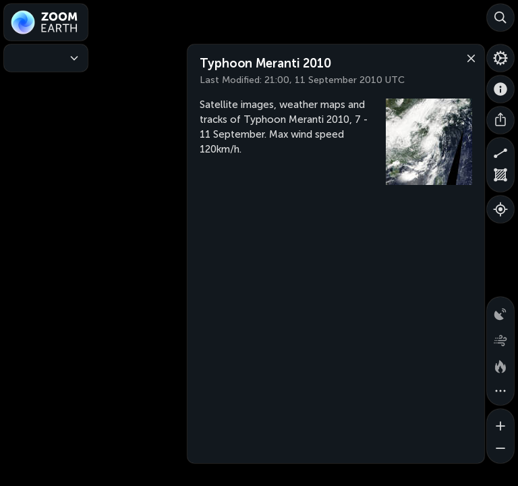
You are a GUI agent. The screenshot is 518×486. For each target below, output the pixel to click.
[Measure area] (500, 178)
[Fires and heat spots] (500, 364)
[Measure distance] (500, 151)
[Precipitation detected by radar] (500, 310)
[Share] (500, 120)
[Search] (500, 17)
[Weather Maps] (46, 58)
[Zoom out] (500, 449)
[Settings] (500, 58)
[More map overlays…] (500, 391)
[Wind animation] (500, 337)
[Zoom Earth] (46, 22)
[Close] (468, 57)
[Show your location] (500, 209)
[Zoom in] (500, 422)
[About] (500, 89)
